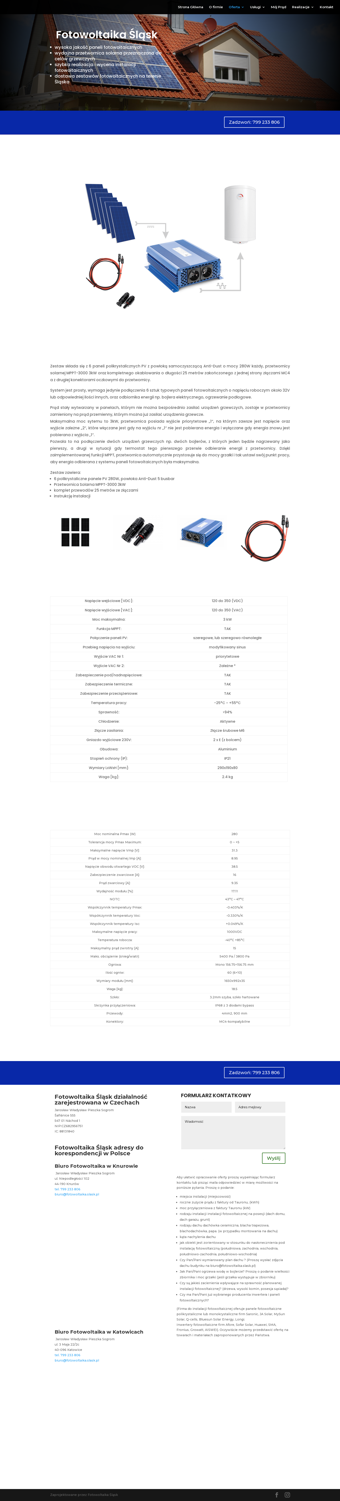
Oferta (234, 7)
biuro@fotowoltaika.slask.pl (77, 1194)
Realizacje (301, 7)
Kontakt (326, 7)
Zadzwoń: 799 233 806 (254, 122)
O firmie (216, 7)
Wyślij (273, 1158)
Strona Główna (190, 7)
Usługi (255, 7)
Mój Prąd (278, 7)
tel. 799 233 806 (67, 1189)
